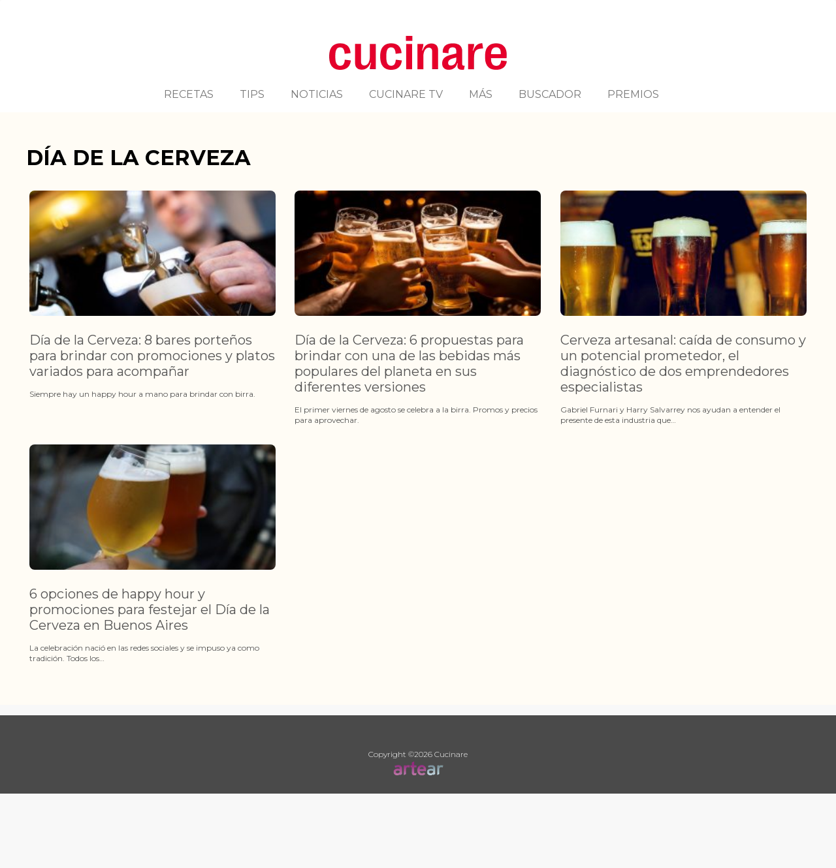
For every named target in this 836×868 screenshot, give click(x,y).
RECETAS (189, 94)
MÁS (480, 94)
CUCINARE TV (406, 94)
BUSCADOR (550, 94)
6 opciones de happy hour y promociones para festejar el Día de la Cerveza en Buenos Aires (149, 609)
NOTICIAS (317, 94)
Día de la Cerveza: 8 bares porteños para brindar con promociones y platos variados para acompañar (152, 355)
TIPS (252, 94)
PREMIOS (633, 94)
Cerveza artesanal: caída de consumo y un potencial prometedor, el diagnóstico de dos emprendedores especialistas (683, 363)
